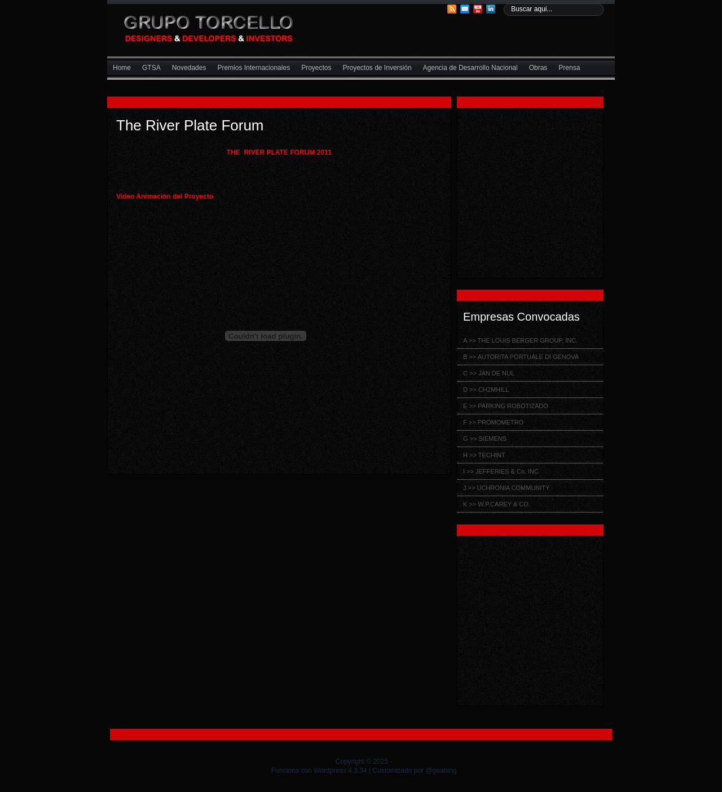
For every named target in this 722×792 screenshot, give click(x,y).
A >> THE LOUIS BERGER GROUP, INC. (520, 340)
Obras (538, 68)
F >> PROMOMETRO (493, 422)
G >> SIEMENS (485, 438)
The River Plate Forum (190, 125)
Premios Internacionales (253, 68)
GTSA (151, 68)
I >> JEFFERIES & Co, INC (501, 471)
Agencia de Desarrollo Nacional (470, 68)
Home (122, 68)
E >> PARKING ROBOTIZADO (505, 405)
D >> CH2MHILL (486, 389)
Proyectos (316, 68)
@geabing (440, 771)
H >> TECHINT (484, 455)
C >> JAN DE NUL (488, 373)
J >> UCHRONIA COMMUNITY (506, 487)
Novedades (189, 68)
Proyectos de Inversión (377, 68)
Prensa (569, 68)
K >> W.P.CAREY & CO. (496, 504)
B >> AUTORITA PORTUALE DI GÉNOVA (521, 356)
